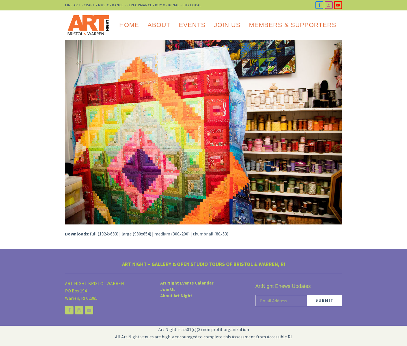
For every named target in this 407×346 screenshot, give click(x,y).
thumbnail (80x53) (210, 234)
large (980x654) (136, 234)
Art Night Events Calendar (186, 283)
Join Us (168, 289)
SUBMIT (324, 300)
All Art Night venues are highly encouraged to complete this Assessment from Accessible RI (203, 337)
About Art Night (176, 295)
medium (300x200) (172, 234)
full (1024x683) (104, 234)
